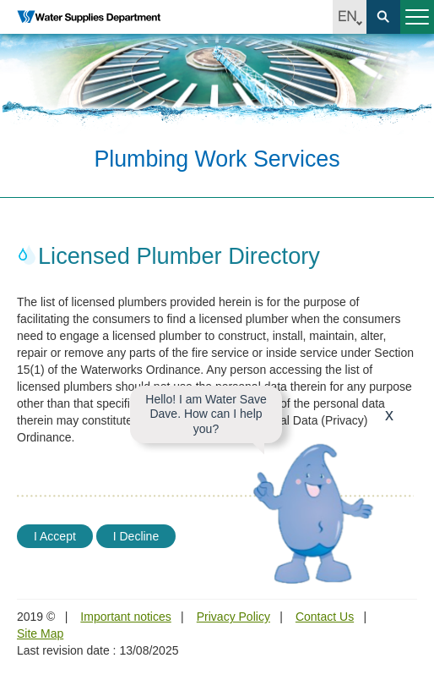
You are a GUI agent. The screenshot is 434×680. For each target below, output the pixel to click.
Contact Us (325, 616)
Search (383, 17)
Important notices (125, 616)
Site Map (40, 633)
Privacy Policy (233, 616)
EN (349, 17)
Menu (414, 24)
